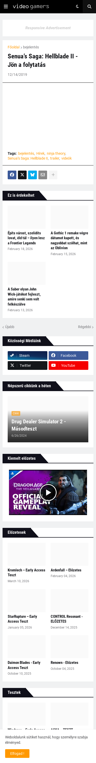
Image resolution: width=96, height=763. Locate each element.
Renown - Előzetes (64, 662)
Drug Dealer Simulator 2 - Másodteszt (39, 425)
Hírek (40, 153)
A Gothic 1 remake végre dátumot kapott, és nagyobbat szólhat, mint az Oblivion (69, 240)
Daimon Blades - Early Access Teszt (24, 665)
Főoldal (13, 47)
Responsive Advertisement (48, 28)
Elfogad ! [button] (17, 753)
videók (66, 158)
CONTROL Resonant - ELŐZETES (67, 619)
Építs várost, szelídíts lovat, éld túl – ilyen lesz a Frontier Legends (26, 238)
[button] (6, 6)
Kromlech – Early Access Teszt (26, 573)
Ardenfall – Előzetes (66, 570)
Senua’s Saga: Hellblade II (28, 158)
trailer (54, 158)
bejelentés (31, 47)
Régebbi (84, 327)
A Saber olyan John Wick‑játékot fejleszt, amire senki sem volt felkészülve (24, 297)
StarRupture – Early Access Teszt (22, 619)
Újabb (9, 327)
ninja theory (56, 153)
